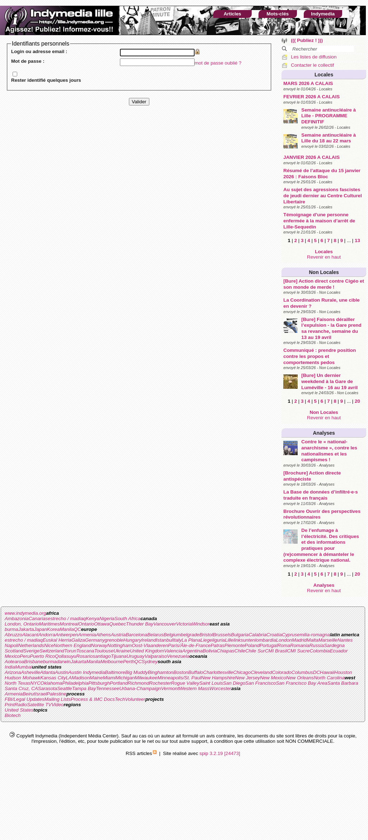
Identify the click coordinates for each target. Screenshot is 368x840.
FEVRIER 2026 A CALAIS (311, 96)
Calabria (257, 634)
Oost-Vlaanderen (150, 645)
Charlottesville (218, 672)
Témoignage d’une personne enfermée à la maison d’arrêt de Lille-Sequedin (319, 220)
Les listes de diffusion (313, 57)
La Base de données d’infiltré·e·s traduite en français (320, 495)
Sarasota (47, 688)
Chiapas (225, 650)
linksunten (244, 640)
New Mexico (273, 677)
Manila (67, 629)
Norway (99, 645)
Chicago (242, 672)
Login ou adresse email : (39, 51)
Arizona (13, 672)
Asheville (30, 672)
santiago (102, 656)
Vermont (170, 688)
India (10, 667)
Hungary (132, 640)
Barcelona (136, 634)
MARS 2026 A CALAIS (308, 83)
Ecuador (339, 650)
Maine (96, 677)
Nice (49, 645)
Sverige (31, 650)
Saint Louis (211, 683)
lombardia (265, 640)
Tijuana (119, 656)
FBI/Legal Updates (24, 699)
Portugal (269, 645)
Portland (119, 683)
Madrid (299, 640)
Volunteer (135, 699)
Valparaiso (156, 656)
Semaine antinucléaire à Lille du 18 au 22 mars (328, 138)
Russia (316, 645)
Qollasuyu (65, 656)
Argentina (192, 650)
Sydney (150, 661)
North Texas (17, 683)
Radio (20, 704)
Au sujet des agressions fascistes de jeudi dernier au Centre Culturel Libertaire (322, 195)
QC (77, 629)
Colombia (319, 650)
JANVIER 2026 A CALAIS (311, 157)
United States (19, 710)
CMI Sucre (298, 650)
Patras (217, 645)
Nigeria (107, 618)
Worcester (220, 688)
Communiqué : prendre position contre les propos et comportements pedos (319, 356)
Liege (206, 640)
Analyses (324, 433)
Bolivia (210, 650)
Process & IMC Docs (93, 699)
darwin (63, 661)
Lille (229, 640)
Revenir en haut (324, 257)
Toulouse (103, 650)
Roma (283, 645)
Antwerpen (66, 634)
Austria (118, 634)
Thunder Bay (139, 624)
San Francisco (260, 683)
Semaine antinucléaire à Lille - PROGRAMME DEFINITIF (328, 115)
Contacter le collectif (312, 65)
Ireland (148, 640)
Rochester (160, 683)
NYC (35, 683)
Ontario (86, 624)
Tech (120, 699)
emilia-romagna (313, 634)
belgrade (190, 634)
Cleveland (261, 672)
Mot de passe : (28, 61)
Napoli (11, 645)
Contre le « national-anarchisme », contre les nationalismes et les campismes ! (329, 450)
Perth (129, 661)
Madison (81, 677)
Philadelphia (75, 683)
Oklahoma (51, 683)
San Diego (234, 683)
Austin (61, 672)
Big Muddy (136, 672)
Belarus (155, 634)
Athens (103, 634)
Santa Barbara (342, 683)
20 (357, 401)
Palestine (56, 694)
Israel (41, 694)
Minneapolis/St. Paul (179, 677)
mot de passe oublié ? (218, 63)
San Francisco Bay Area (301, 683)
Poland (252, 645)
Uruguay (135, 656)
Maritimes (49, 624)
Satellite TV (39, 704)
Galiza (78, 640)
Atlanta (47, 672)
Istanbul (164, 640)
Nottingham (119, 645)
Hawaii (327, 672)
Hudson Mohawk (22, 677)
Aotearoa (14, 661)
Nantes (345, 640)
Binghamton (160, 672)
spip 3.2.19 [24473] (220, 753)
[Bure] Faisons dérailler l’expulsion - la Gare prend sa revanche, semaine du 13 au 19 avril (331, 328)
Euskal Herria (57, 640)
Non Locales (324, 272)
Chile (239, 650)
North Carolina (329, 677)
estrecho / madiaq (67, 618)
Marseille (327, 640)
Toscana (85, 650)
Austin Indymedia (86, 672)
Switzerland (51, 650)
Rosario (84, 656)
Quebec (117, 624)
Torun (70, 650)
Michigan (125, 677)
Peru (25, 656)
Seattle (64, 688)
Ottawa (101, 624)
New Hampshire (218, 677)
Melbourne (112, 661)
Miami (109, 677)
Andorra (46, 634)
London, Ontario (22, 624)
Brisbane (33, 661)
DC (316, 672)
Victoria (184, 624)
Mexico (12, 656)
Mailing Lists (57, 699)
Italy (177, 640)
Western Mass (194, 688)
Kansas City (53, 677)
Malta (312, 640)
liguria (218, 640)
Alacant (30, 634)
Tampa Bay (84, 688)
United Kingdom (147, 650)
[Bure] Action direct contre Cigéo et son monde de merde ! (323, 284)
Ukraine (121, 650)
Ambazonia (17, 618)
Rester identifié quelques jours (46, 80)
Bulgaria (240, 634)
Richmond (138, 683)
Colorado (282, 672)
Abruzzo (13, 634)
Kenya (92, 618)
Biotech (12, 715)
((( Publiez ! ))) (307, 40)
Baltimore (115, 672)
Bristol (206, 634)
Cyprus (289, 634)
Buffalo (195, 672)
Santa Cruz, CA (21, 688)
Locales (324, 74)
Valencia (173, 650)
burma (11, 629)
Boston (180, 672)
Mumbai (23, 667)
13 (357, 240)
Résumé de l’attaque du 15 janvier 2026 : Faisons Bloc (321, 173)
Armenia (87, 634)
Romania (299, 645)
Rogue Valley (185, 683)
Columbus (302, 672)
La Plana (191, 640)
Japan (40, 629)
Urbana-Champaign (140, 688)
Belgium (172, 634)
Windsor (201, 624)
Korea (53, 629)
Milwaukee (146, 677)
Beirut (29, 694)
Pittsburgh (99, 683)
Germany (95, 640)
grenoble (114, 640)
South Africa (127, 618)
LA (68, 677)
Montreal (69, 624)
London (284, 640)
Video (57, 704)
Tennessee (107, 688)
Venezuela (178, 656)
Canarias (38, 618)
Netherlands (31, 645)
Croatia (274, 634)
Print (9, 704)
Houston (343, 672)
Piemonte (234, 645)
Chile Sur (255, 650)
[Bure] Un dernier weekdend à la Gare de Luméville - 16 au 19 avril (329, 381)
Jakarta (26, 629)
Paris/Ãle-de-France (189, 645)
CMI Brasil (276, 650)
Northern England (72, 645)
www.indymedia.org (25, 613)
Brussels (222, 634)
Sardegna (334, 645)
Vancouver (164, 624)
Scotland (14, 650)
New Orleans (300, 677)
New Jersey (247, 677)
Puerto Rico (42, 656)
